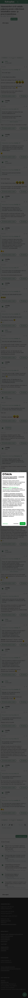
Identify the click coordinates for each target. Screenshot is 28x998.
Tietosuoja (5, 523)
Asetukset (16, 523)
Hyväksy (23, 523)
